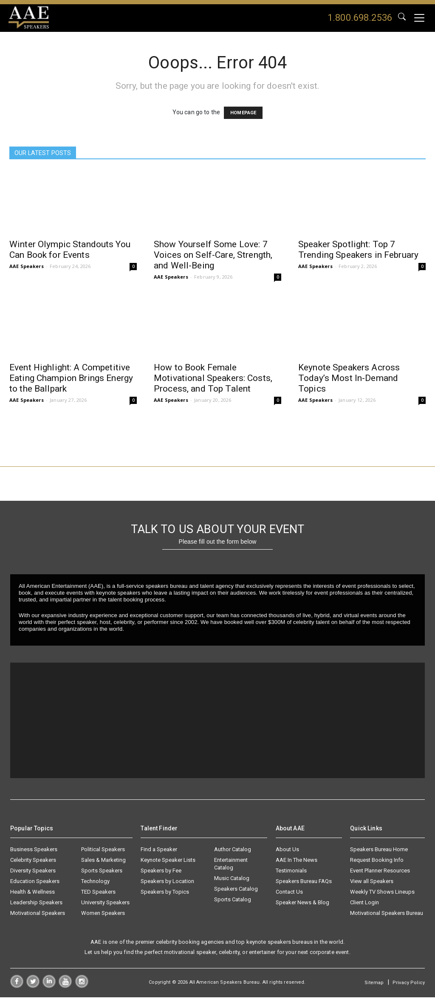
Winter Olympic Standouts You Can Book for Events (69, 250)
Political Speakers (103, 851)
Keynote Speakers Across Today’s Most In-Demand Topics (349, 378)
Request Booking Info (377, 861)
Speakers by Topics (165, 893)
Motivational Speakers (37, 915)
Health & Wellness (32, 893)
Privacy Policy (409, 985)
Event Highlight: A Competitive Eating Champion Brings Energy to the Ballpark (71, 378)
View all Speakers (371, 883)
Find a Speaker (159, 851)
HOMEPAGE (243, 113)
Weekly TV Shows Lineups (382, 893)
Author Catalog (232, 851)
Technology (95, 883)
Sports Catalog (232, 901)
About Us (287, 851)
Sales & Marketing (103, 861)
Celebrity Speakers (33, 861)
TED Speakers (98, 893)
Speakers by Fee (161, 872)
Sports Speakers (101, 872)
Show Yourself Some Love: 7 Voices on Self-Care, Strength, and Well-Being (213, 255)
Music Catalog (231, 880)
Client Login (364, 904)
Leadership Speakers (36, 904)
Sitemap (374, 985)
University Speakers (105, 904)
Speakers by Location (167, 883)
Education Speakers (34, 883)
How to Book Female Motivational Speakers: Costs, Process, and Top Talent (213, 378)
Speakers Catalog (236, 890)
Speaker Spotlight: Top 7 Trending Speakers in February (358, 250)
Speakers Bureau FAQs (304, 883)
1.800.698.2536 (360, 17)
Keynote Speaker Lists (168, 861)
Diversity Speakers (33, 872)
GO (402, 18)
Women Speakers (103, 915)
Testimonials (291, 872)
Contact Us (289, 893)
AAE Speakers (26, 266)
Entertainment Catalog (231, 865)
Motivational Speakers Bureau (386, 915)
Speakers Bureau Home (379, 851)
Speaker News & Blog (302, 904)
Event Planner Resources (380, 872)
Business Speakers (33, 851)
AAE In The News (296, 861)
